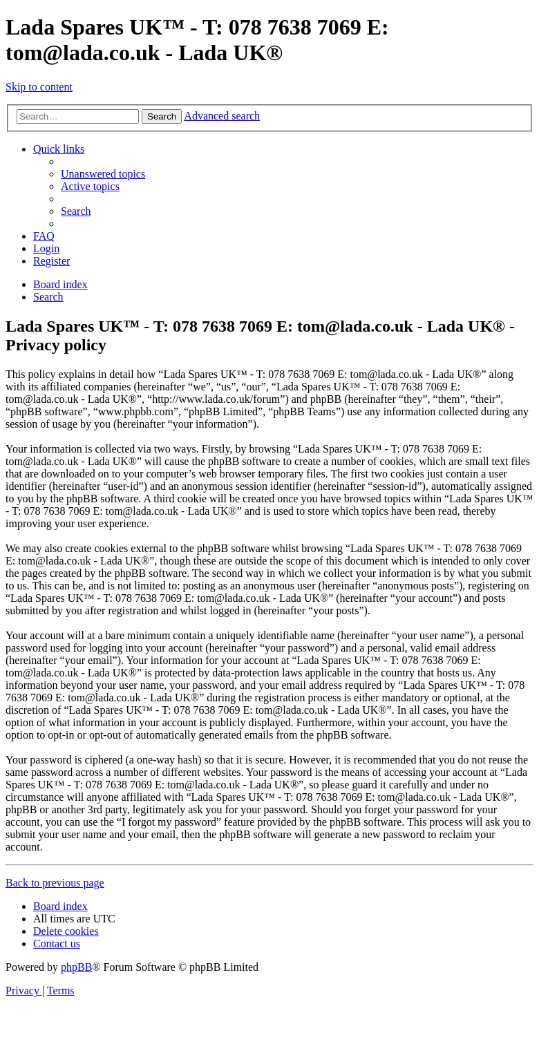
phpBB (76, 967)
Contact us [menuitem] (56, 943)
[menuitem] (103, 174)
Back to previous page (55, 883)
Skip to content (39, 87)
